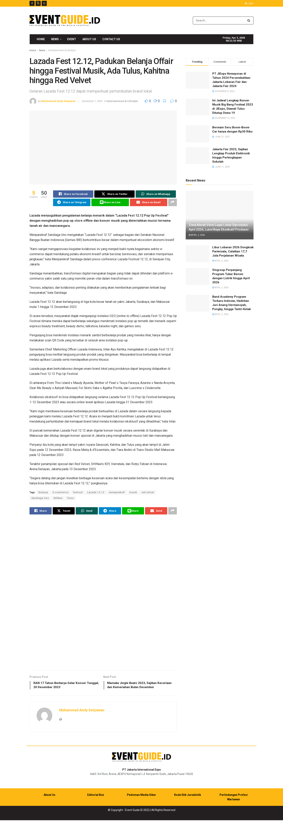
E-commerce (61, 492)
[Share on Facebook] (73, 194)
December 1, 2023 (92, 101)
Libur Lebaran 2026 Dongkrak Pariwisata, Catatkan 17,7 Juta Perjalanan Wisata (233, 251)
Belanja (43, 492)
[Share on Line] (110, 202)
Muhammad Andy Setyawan (58, 101)
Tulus (70, 498)
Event (71, 39)
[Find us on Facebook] (32, 3)
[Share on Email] (148, 202)
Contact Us (111, 39)
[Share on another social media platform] (172, 202)
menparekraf (117, 492)
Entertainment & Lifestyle (62, 50)
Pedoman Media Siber (141, 795)
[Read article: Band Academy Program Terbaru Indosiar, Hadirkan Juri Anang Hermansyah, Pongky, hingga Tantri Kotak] (197, 303)
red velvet (148, 492)
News (55, 39)
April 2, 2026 (197, 235)
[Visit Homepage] (64, 20)
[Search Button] (249, 20)
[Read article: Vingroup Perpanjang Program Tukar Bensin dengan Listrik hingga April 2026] (197, 276)
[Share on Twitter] (114, 194)
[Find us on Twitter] (38, 3)
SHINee (57, 498)
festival (78, 492)
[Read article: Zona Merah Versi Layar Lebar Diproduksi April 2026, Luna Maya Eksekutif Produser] (220, 215)
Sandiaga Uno (40, 498)
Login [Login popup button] (249, 3)
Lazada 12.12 (95, 492)
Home (41, 39)
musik (133, 492)
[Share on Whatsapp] (156, 194)
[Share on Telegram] (71, 202)
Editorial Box (95, 795)
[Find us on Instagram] (44, 3)
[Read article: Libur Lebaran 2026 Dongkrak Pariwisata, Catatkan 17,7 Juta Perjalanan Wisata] (197, 253)
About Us (89, 39)
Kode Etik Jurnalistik (187, 795)
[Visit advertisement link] (103, 593)
